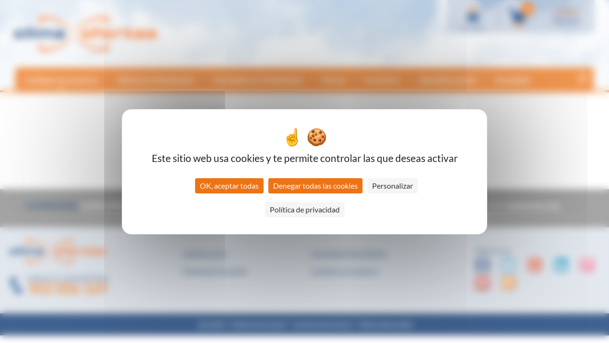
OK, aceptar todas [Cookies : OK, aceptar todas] (229, 185)
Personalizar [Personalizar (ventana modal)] (392, 185)
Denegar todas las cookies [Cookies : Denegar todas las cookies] (315, 185)
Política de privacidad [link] (305, 209)
